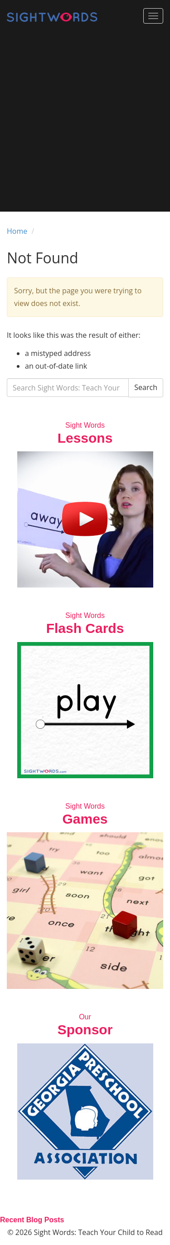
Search (145, 387)
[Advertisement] (85, 121)
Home (17, 231)
